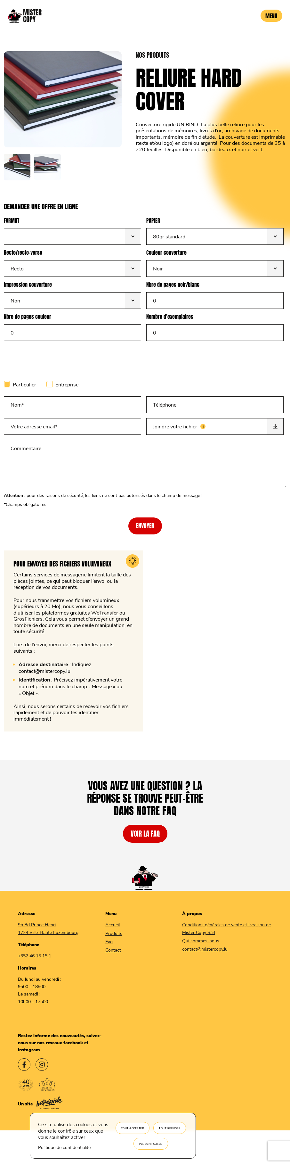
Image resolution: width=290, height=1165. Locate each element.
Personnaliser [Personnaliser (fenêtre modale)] (151, 1143)
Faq (109, 941)
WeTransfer (105, 612)
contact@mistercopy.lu (205, 949)
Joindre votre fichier (199, 424)
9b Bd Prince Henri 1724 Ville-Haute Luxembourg (48, 928)
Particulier (24, 384)
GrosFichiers (28, 618)
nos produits (152, 55)
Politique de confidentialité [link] (64, 1147)
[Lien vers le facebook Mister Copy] (24, 1065)
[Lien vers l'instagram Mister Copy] (42, 1065)
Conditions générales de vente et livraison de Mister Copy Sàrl (226, 928)
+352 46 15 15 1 (34, 956)
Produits (113, 933)
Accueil (112, 924)
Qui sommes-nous (200, 941)
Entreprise (66, 384)
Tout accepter (132, 1128)
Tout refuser (170, 1128)
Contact (113, 950)
